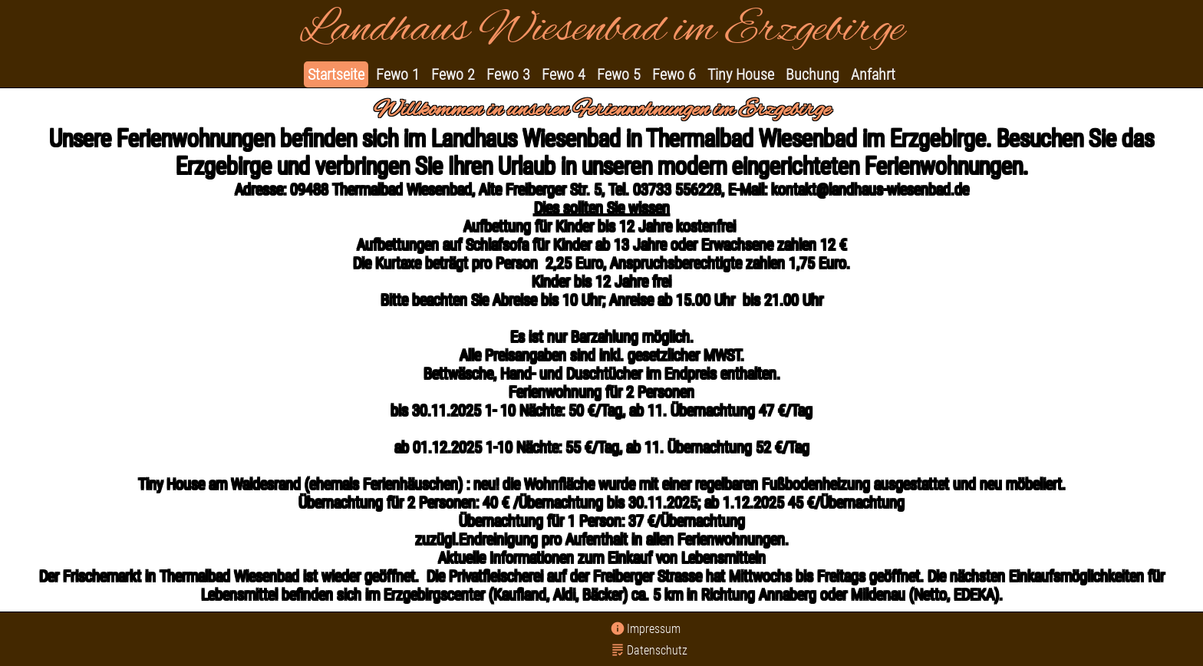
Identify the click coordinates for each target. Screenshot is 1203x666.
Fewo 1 (398, 74)
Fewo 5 (619, 74)
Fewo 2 (453, 74)
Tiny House (740, 74)
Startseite (336, 74)
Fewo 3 (508, 74)
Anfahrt (873, 74)
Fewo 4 (563, 74)
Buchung (812, 74)
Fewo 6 (674, 74)
